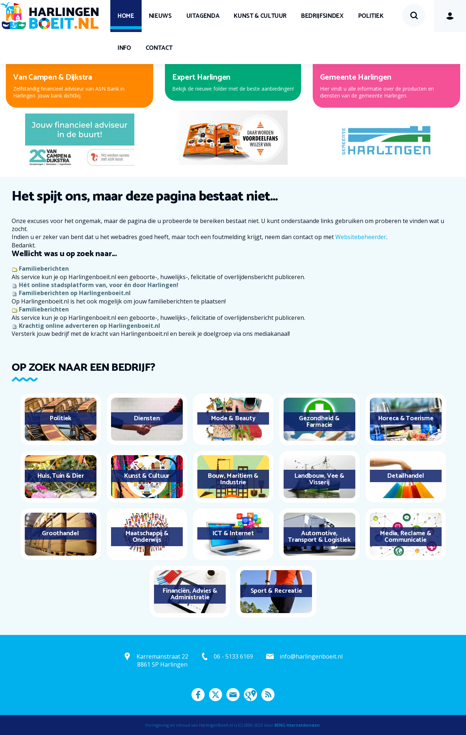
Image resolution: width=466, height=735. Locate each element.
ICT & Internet (233, 533)
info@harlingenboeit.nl (311, 656)
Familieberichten (44, 269)
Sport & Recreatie (276, 590)
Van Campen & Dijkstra (52, 77)
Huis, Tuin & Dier (60, 475)
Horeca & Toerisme (406, 418)
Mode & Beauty (233, 418)
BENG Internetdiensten (297, 725)
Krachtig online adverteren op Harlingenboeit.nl (89, 326)
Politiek (371, 16)
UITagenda (203, 16)
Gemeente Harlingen (356, 77)
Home (126, 16)
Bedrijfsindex (322, 16)
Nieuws (160, 16)
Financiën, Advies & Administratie (189, 594)
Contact (159, 48)
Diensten (146, 418)
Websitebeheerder (360, 237)
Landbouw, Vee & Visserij (319, 479)
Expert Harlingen (201, 77)
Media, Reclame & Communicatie (405, 536)
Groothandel (60, 533)
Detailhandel (405, 475)
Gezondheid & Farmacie (319, 421)
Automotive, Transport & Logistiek (319, 536)
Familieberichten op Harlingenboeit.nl (75, 293)
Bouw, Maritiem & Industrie (233, 479)
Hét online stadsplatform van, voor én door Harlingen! (98, 285)
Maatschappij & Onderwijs (147, 536)
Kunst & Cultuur (260, 16)
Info (124, 48)
